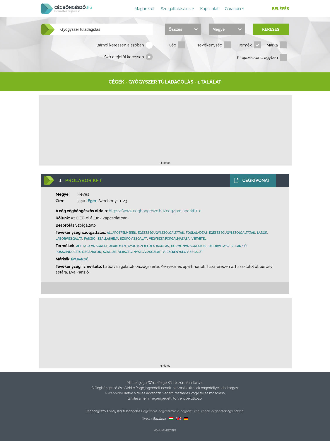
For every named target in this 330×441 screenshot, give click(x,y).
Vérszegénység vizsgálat (140, 252)
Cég (172, 45)
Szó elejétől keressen (124, 57)
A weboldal (114, 393)
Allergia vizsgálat (92, 246)
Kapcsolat (209, 8)
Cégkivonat (256, 180)
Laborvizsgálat (69, 238)
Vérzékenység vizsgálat (183, 252)
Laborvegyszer (221, 246)
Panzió (90, 238)
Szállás (110, 252)
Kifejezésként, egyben (257, 57)
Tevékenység (209, 45)
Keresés (270, 29)
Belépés (280, 8)
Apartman (118, 246)
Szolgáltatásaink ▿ (177, 8)
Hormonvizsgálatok (188, 246)
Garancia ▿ (234, 8)
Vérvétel (199, 238)
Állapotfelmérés (121, 232)
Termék (245, 45)
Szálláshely (108, 238)
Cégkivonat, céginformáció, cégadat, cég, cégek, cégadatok (184, 411)
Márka (272, 45)
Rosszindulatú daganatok (78, 252)
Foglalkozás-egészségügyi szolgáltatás (220, 232)
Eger (92, 200)
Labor (262, 232)
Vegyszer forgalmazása (169, 238)
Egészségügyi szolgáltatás (161, 232)
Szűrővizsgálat (133, 238)
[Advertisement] (165, 129)
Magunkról (144, 8)
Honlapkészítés (165, 430)
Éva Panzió (80, 259)
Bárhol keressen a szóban (120, 45)
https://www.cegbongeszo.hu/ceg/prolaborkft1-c (155, 211)
